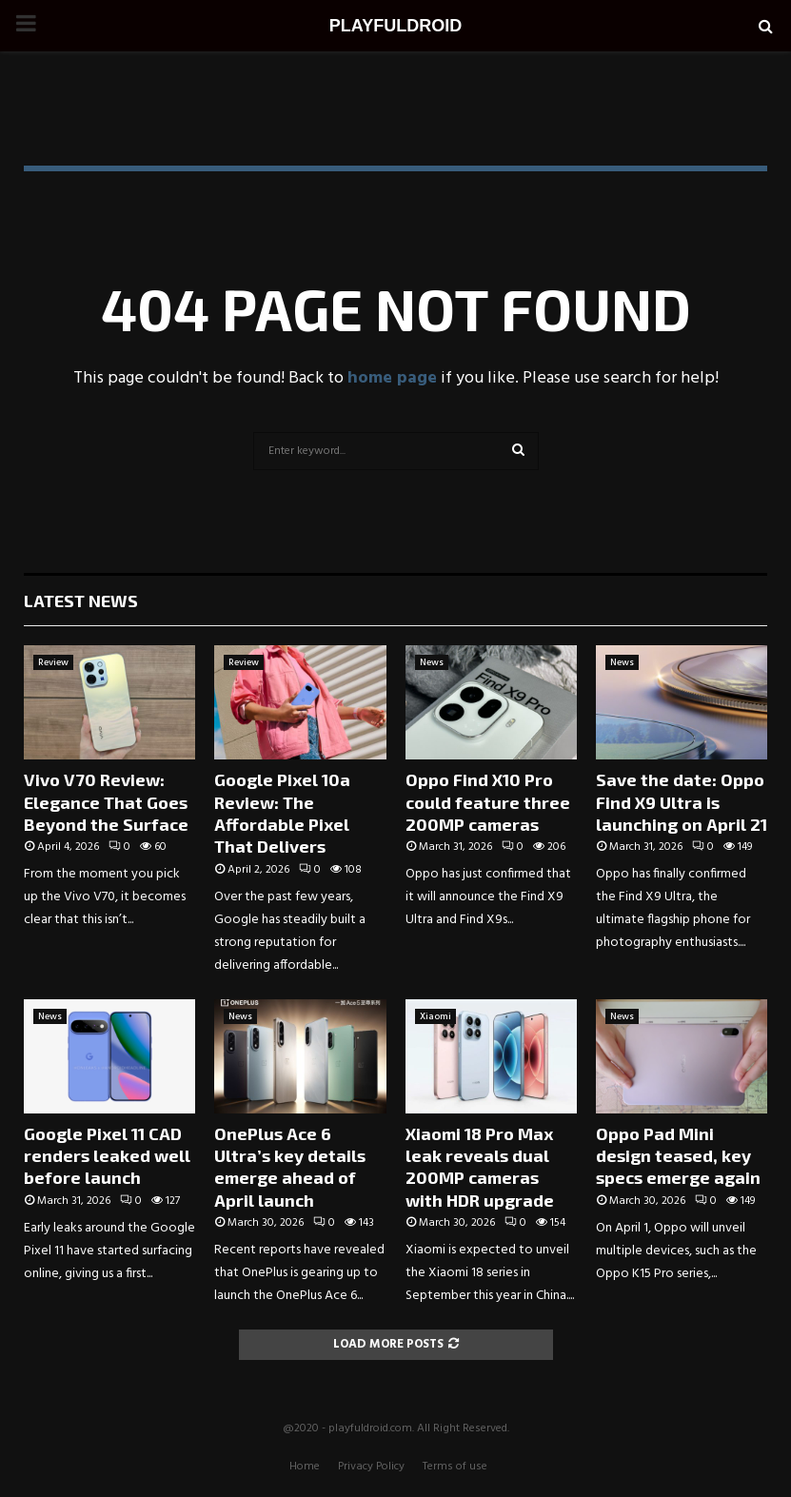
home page (392, 378)
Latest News (81, 600)
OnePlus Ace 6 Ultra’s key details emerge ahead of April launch (290, 1167)
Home (304, 1466)
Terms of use (455, 1466)
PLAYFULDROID (395, 25)
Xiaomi (435, 1016)
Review (53, 662)
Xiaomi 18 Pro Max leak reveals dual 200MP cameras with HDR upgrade (479, 1167)
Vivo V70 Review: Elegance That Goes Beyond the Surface (106, 802)
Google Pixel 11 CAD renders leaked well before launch (107, 1156)
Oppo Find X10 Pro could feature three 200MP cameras (487, 802)
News (432, 662)
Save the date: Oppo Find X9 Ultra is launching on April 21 (681, 802)
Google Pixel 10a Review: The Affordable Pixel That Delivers (282, 813)
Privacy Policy (371, 1466)
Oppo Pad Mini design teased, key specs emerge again (678, 1156)
